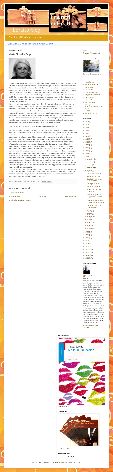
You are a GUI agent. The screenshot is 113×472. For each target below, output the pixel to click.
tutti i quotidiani (90, 102)
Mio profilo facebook (91, 84)
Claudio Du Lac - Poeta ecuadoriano (94, 180)
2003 (87, 258)
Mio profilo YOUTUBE (92, 113)
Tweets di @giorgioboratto (92, 53)
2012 (87, 232)
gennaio (90, 228)
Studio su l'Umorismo (94, 186)
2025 (87, 124)
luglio (89, 211)
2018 (87, 142)
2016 (87, 148)
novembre (90, 162)
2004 (87, 255)
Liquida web (89, 89)
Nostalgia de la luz (93, 184)
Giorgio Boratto (90, 276)
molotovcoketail (61, 462)
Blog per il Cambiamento (93, 94)
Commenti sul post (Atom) (23, 200)
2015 (87, 151)
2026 (87, 122)
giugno (89, 214)
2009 (87, 240)
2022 (87, 133)
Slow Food (88, 100)
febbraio (90, 225)
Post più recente (14, 196)
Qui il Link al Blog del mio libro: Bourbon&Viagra (30, 44)
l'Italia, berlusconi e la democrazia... (94, 206)
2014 (87, 153)
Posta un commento (18, 192)
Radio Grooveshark (91, 92)
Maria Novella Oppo (93, 176)
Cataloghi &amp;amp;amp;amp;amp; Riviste (94, 106)
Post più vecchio (70, 196)
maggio (90, 216)
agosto (89, 170)
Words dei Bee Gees (94, 173)
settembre (90, 168)
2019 (87, 139)
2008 (87, 243)
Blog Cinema (89, 97)
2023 (87, 130)
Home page (42, 196)
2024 (87, 127)
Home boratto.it (90, 82)
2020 (87, 136)
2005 (87, 252)
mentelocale (89, 87)
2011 (87, 235)
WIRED (87, 111)
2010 (87, 238)
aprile (89, 219)
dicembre (90, 159)
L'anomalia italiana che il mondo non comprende (95, 201)
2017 (87, 145)
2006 (87, 249)
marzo (89, 222)
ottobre (89, 165)
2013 (87, 156)
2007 (87, 246)
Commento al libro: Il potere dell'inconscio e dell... (95, 196)
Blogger (78, 462)
